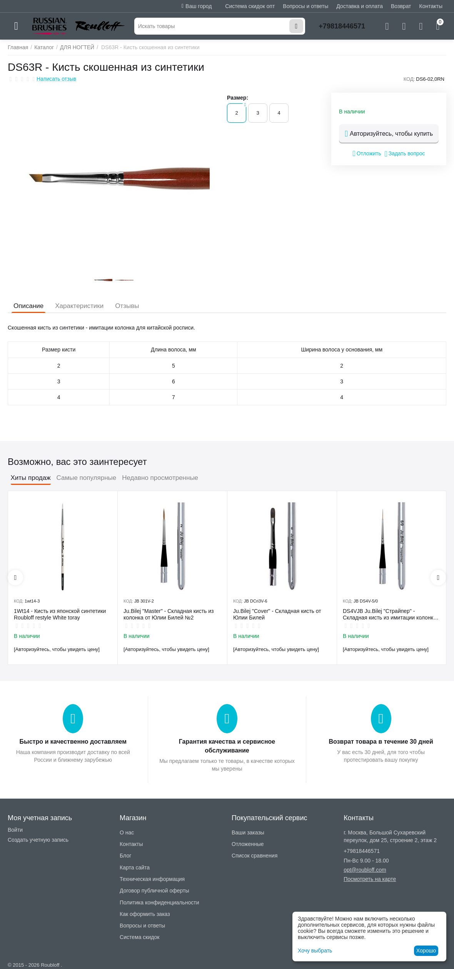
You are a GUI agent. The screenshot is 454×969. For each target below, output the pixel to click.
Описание (28, 306)
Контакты (430, 6)
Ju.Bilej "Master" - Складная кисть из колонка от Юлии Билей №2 (169, 614)
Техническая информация (152, 879)
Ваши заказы (248, 832)
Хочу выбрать (315, 950)
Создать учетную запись (38, 840)
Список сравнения (254, 855)
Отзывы (127, 306)
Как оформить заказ (145, 914)
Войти (15, 830)
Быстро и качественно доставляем (73, 741)
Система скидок (139, 937)
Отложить (366, 153)
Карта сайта (135, 867)
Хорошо (426, 950)
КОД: (409, 79)
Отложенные (248, 844)
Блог (125, 855)
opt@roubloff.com (365, 870)
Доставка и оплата (359, 6)
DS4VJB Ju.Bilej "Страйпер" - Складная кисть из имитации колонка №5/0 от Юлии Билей (389, 614)
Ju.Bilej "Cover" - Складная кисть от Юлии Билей (277, 614)
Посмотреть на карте (370, 879)
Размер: (237, 98)
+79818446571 (342, 26)
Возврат (401, 6)
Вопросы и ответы (305, 6)
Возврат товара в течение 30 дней (381, 741)
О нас (127, 832)
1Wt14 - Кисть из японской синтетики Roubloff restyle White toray (60, 614)
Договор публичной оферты (154, 890)
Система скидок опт (250, 6)
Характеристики (79, 306)
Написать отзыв (56, 79)
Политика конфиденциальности (159, 902)
